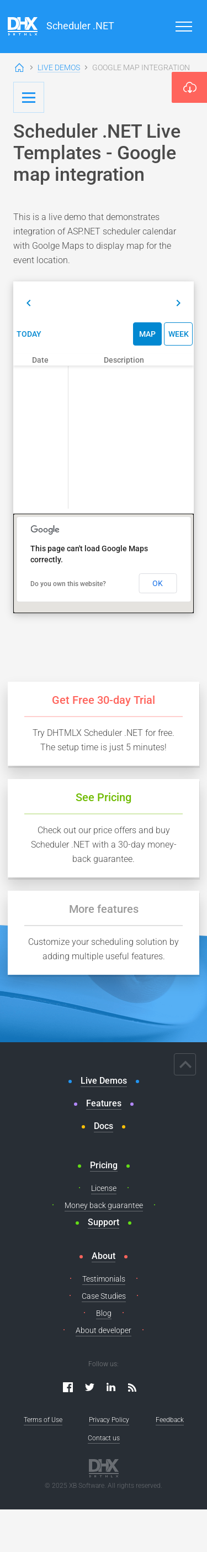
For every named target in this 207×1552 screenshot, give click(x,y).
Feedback (170, 1420)
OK (157, 583)
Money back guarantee (104, 1205)
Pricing (104, 1165)
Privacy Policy (109, 1420)
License (103, 1188)
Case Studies (104, 1296)
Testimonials (103, 1278)
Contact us (104, 1438)
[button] (28, 303)
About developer (103, 1330)
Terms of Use (43, 1420)
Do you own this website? (68, 584)
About (103, 1256)
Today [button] (29, 334)
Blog (104, 1313)
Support (103, 1222)
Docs (103, 1126)
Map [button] (147, 334)
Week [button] (178, 334)
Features (103, 1103)
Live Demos (59, 67)
